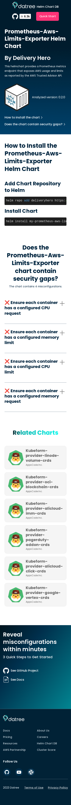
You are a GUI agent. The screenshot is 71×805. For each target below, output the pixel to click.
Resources (10, 743)
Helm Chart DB (47, 743)
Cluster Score (46, 750)
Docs (6, 730)
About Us (43, 730)
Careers (42, 737)
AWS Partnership (14, 750)
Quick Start (47, 16)
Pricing (7, 737)
